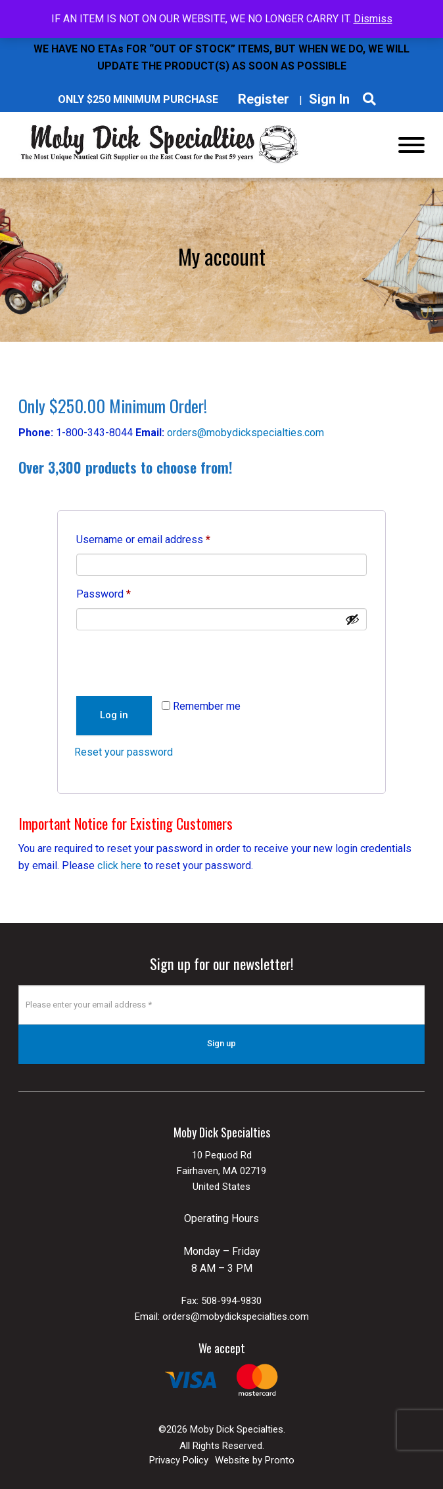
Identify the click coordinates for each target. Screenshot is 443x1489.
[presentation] (174, 661)
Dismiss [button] (373, 18)
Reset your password (123, 752)
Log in (114, 715)
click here (119, 865)
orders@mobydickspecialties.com (245, 432)
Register (263, 99)
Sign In (329, 99)
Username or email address (163, 537)
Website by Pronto (254, 1459)
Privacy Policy (178, 1459)
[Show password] (352, 619)
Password (124, 592)
